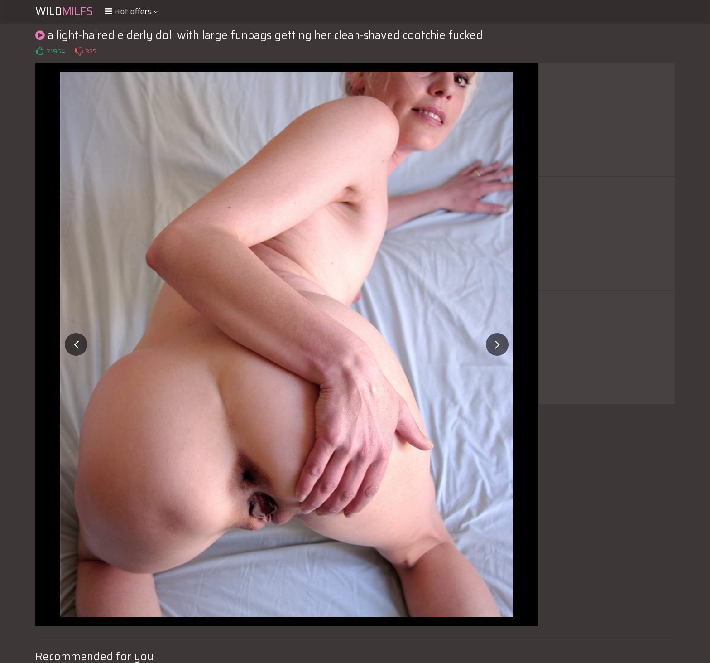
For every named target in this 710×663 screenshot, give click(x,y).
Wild (64, 11)
